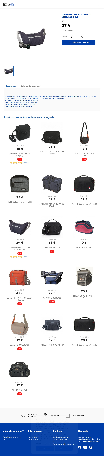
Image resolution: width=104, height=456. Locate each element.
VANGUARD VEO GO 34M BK (52, 345)
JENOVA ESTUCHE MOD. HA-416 (84, 297)
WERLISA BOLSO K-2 (84, 247)
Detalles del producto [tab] (31, 86)
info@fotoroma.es (84, 439)
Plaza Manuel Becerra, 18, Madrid (12, 438)
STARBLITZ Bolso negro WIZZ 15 (84, 345)
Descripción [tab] (11, 86)
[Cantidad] (77, 36)
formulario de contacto (91, 441)
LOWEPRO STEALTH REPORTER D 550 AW (52, 152)
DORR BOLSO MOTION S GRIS (20, 202)
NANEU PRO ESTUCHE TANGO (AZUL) (52, 205)
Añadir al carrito (79, 42)
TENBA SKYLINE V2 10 (52, 247)
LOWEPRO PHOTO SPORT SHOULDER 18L (19, 248)
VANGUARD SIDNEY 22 (52, 298)
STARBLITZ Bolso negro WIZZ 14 (84, 204)
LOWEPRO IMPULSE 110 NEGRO (84, 154)
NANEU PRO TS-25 (19, 390)
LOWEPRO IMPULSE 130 (19, 345)
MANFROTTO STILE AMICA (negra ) (19, 154)
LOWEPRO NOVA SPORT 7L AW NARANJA (19, 299)
